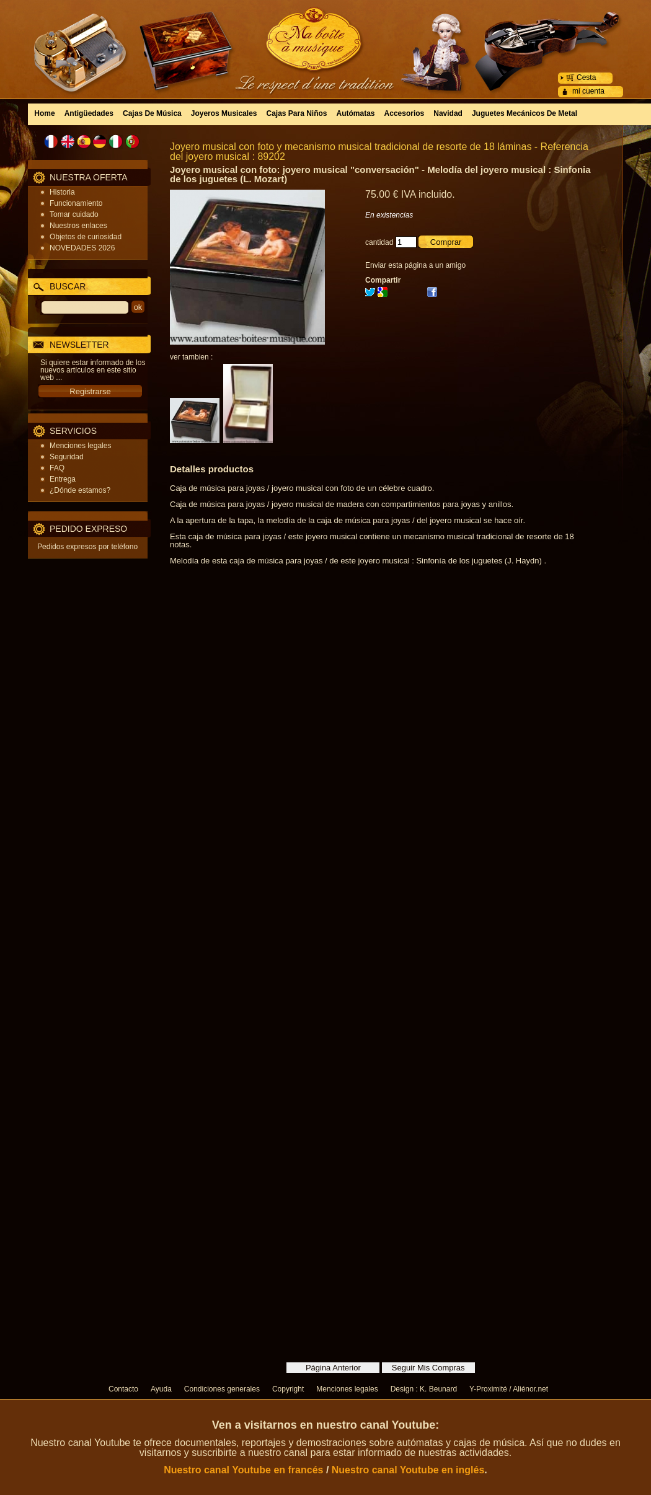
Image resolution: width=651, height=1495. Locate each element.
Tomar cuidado (74, 214)
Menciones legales (80, 445)
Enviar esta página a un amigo (415, 265)
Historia (62, 192)
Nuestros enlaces (78, 225)
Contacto (123, 1389)
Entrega (63, 479)
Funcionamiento (76, 203)
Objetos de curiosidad (86, 236)
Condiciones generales (222, 1389)
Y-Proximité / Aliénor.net (508, 1389)
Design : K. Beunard (424, 1389)
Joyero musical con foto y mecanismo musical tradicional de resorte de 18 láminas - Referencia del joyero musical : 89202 (379, 151)
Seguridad (67, 456)
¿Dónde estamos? (80, 490)
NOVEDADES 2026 (82, 248)
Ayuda (161, 1389)
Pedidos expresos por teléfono (87, 546)
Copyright (288, 1389)
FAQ (57, 468)
